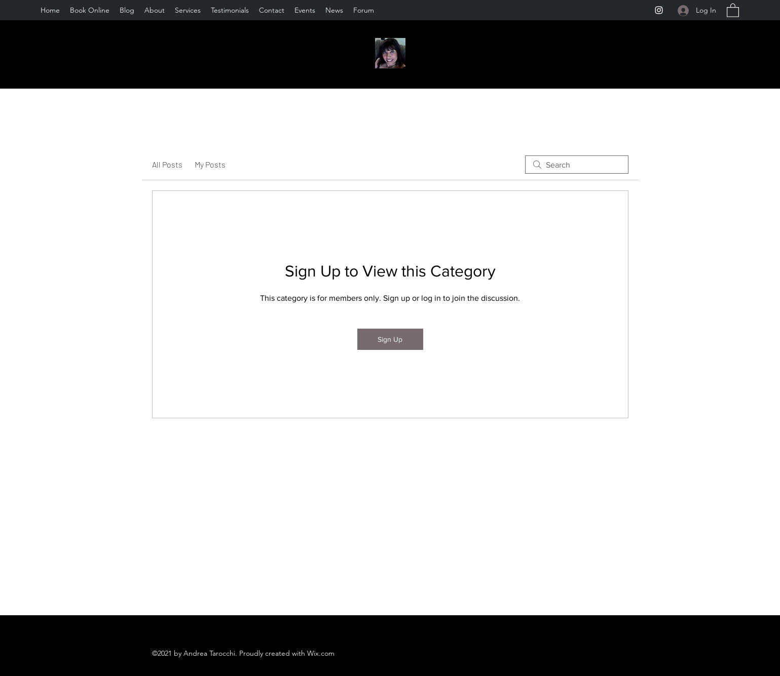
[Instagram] (659, 10)
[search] (576, 164)
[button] (733, 10)
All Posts (167, 164)
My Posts (210, 164)
